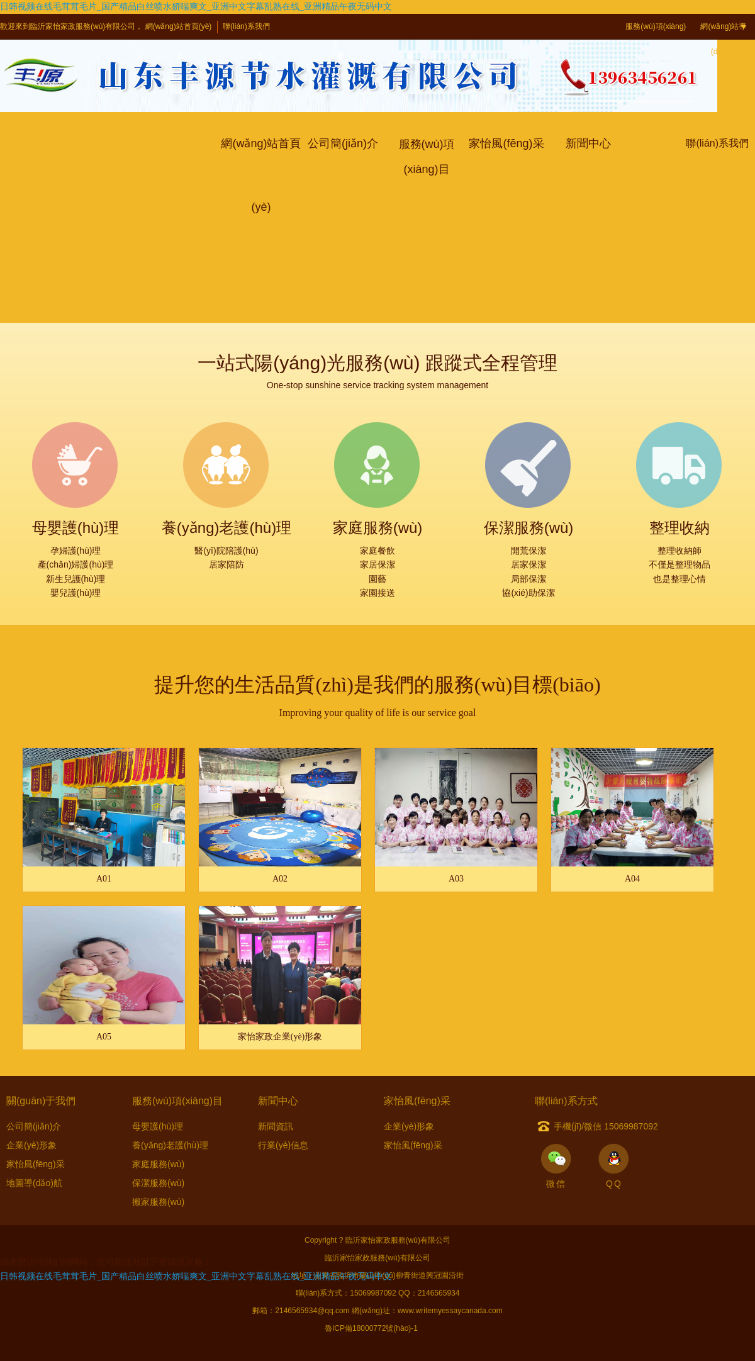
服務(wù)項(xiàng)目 (655, 39)
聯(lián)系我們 (246, 26)
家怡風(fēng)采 (35, 1164)
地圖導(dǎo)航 (34, 1183)
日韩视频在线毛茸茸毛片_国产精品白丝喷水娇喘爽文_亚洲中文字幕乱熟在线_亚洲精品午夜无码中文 (196, 6)
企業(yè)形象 (31, 1145)
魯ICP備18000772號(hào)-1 (371, 1328)
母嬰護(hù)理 (157, 1126)
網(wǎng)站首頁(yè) (178, 26)
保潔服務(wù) (158, 1183)
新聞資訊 (275, 1126)
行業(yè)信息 (283, 1145)
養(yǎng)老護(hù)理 (170, 1145)
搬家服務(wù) (158, 1202)
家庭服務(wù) (158, 1164)
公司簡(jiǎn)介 (33, 1126)
